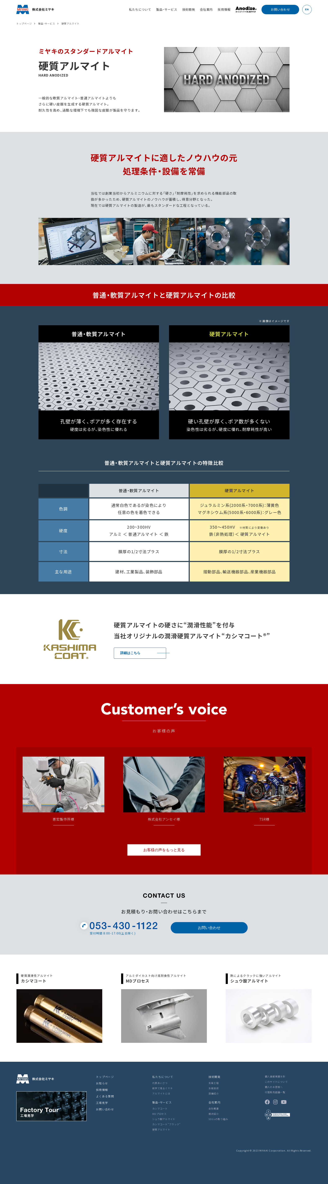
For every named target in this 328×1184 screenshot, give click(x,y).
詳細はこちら (130, 653)
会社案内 (206, 9)
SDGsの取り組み (218, 1119)
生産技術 (214, 1088)
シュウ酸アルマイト (164, 1119)
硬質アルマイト (161, 1129)
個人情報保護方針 (275, 1076)
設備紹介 (214, 1093)
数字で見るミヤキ (162, 1088)
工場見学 (102, 1103)
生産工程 (214, 1083)
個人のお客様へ (274, 1087)
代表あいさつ (160, 1083)
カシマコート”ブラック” (166, 1124)
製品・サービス (166, 9)
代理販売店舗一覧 (275, 1092)
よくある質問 (105, 1096)
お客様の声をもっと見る (164, 850)
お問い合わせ (209, 928)
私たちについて (140, 9)
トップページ (105, 1077)
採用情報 (224, 9)
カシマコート (160, 1108)
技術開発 (188, 9)
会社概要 (214, 1108)
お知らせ (102, 1083)
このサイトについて (276, 1081)
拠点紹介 (214, 1113)
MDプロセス (159, 1113)
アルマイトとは (161, 1093)
